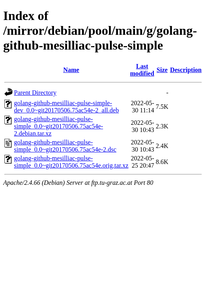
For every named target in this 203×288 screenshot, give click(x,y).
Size (162, 69)
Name (71, 69)
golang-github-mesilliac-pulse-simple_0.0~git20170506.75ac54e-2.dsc (65, 146)
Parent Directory (35, 92)
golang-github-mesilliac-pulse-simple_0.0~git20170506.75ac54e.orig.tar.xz (71, 162)
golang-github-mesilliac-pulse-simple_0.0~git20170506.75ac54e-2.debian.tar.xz (58, 126)
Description (185, 69)
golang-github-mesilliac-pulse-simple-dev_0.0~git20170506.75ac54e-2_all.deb (66, 107)
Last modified (142, 70)
